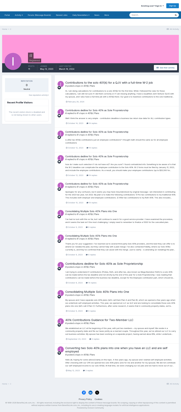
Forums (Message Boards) (39, 15)
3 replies (94, 339)
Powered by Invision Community (90, 408)
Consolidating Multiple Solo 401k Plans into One (91, 211)
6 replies (91, 227)
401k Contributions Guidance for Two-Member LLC (99, 320)
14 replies (92, 123)
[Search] (141, 15)
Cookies (98, 399)
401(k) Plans (89, 86)
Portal (7, 15)
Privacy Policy (85, 399)
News (96, 15)
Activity (19, 15)
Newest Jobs (61, 15)
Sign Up (172, 6)
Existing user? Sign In (152, 6)
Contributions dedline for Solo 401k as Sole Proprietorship (96, 110)
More (106, 15)
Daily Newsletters (81, 15)
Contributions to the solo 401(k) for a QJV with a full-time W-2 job (109, 82)
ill (66, 86)
